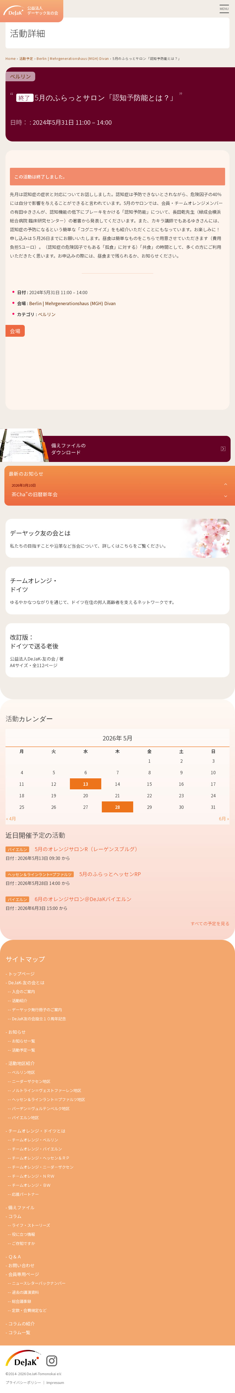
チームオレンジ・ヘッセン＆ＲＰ (41, 1158)
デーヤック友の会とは (40, 532)
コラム (14, 1216)
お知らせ (17, 1032)
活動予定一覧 (23, 1050)
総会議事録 (21, 1301)
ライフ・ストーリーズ (31, 1225)
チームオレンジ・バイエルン (37, 1149)
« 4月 (11, 818)
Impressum (55, 1382)
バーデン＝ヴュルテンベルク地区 (41, 1108)
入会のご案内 (23, 991)
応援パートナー (25, 1194)
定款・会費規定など (29, 1310)
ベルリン (20, 76)
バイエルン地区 (25, 1117)
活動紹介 (19, 1000)
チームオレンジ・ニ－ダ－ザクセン (42, 1167)
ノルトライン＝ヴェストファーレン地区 (46, 1090)
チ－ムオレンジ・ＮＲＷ (33, 1176)
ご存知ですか (23, 1243)
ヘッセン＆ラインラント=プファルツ (40, 874)
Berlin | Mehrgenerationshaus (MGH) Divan (73, 58)
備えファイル (21, 1207)
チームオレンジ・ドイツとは (36, 1130)
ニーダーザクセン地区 (31, 1081)
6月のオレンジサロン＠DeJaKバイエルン (83, 898)
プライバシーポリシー (23, 1382)
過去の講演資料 (25, 1292)
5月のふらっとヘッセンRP (109, 873)
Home (11, 58)
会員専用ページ (23, 1274)
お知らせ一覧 (23, 1041)
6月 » (224, 818)
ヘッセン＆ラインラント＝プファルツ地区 (48, 1099)
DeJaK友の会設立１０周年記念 (39, 1018)
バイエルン (17, 849)
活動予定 (26, 58)
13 (85, 784)
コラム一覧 (19, 1332)
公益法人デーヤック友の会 (30, 10)
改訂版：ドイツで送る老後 (34, 641)
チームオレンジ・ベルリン (35, 1140)
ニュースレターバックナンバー (38, 1283)
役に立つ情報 (23, 1234)
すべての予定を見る (209, 923)
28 (117, 807)
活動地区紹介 (21, 1063)
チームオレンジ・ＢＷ (31, 1185)
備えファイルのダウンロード (68, 449)
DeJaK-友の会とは (26, 982)
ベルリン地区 (23, 1072)
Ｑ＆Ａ (14, 1256)
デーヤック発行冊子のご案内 (37, 1009)
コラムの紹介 (21, 1323)
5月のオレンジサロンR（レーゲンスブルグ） (87, 848)
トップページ (21, 973)
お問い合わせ (21, 1265)
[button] (120, 490)
